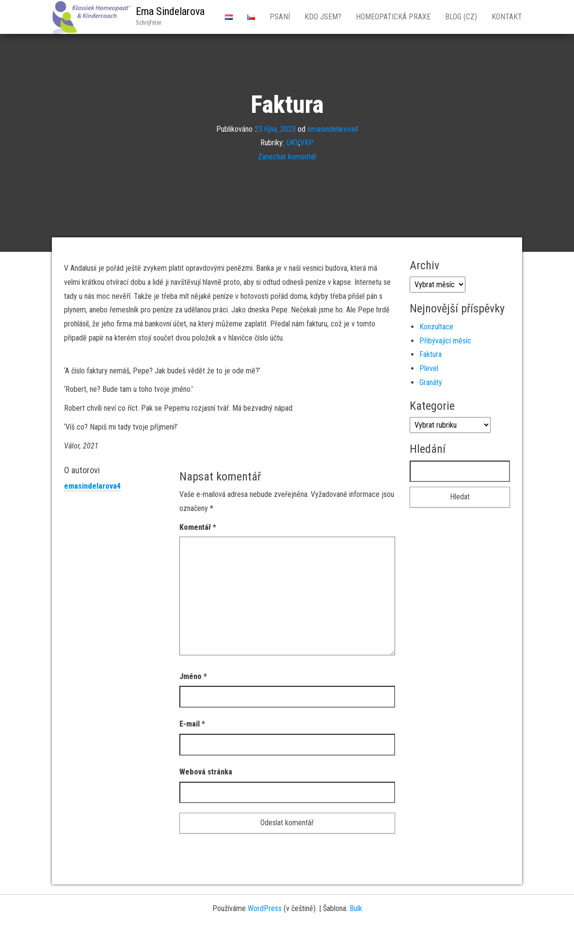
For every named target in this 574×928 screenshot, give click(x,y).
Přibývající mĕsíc (445, 340)
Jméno (193, 676)
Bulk (356, 908)
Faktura (430, 354)
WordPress (265, 908)
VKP (307, 142)
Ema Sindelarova (170, 11)
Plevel (428, 368)
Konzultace (436, 326)
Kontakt (507, 16)
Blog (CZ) (461, 16)
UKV (293, 142)
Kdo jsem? (322, 16)
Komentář (197, 527)
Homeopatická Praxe (393, 16)
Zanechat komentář (287, 156)
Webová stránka (205, 771)
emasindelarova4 (332, 128)
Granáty (430, 382)
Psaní (280, 16)
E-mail (192, 723)
